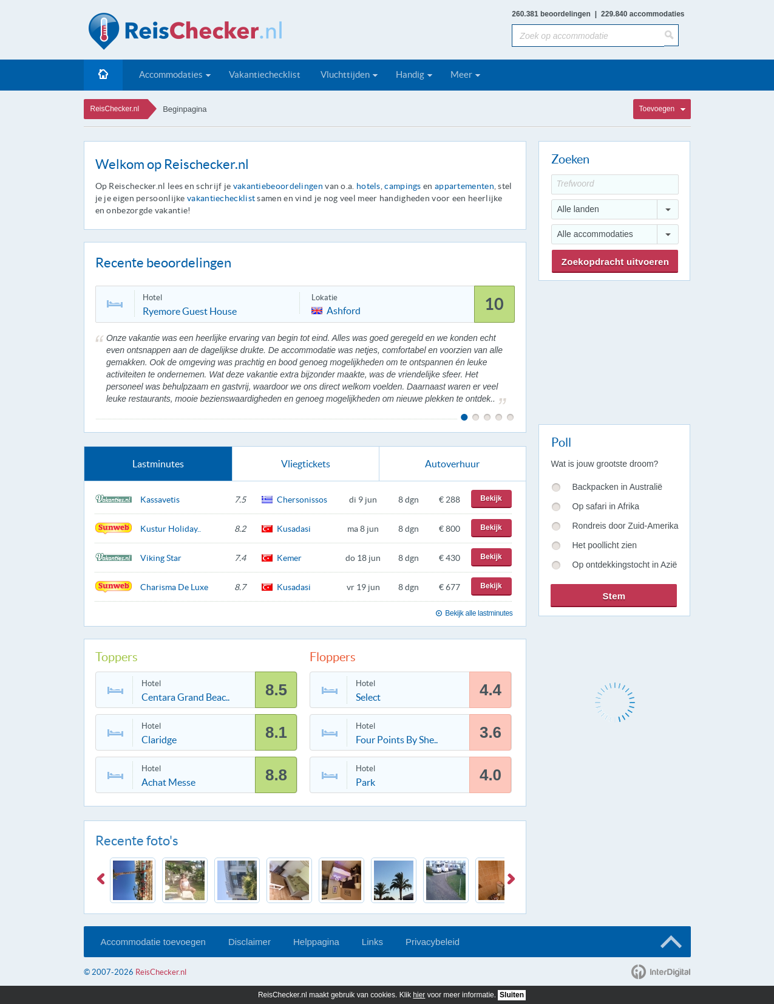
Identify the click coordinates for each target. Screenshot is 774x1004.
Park (365, 782)
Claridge (159, 739)
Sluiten (512, 995)
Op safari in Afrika (606, 506)
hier (419, 995)
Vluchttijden (345, 74)
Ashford (344, 309)
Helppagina (316, 942)
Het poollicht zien (604, 545)
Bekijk (490, 498)
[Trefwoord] (615, 184)
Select (368, 697)
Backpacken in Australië (617, 487)
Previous (103, 881)
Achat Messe (168, 782)
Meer (461, 74)
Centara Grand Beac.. (185, 697)
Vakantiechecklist (264, 74)
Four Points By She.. (397, 739)
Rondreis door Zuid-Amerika (625, 526)
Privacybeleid (433, 942)
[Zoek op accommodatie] (588, 35)
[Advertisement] (614, 350)
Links (372, 942)
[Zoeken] (671, 35)
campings (402, 186)
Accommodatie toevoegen (153, 942)
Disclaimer (249, 942)
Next (514, 881)
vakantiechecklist (221, 198)
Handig (410, 74)
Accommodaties (171, 74)
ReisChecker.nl (115, 109)
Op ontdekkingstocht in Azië (624, 564)
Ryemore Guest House (190, 311)
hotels (368, 186)
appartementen (464, 186)
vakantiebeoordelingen (278, 186)
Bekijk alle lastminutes (478, 613)
